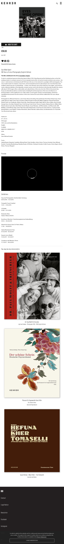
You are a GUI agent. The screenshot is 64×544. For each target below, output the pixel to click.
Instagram (4, 526)
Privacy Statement (41, 537)
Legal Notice (5, 504)
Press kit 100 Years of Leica (8, 64)
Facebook (4, 519)
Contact (3, 498)
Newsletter (4, 512)
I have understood (32, 540)
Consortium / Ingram (24, 75)
